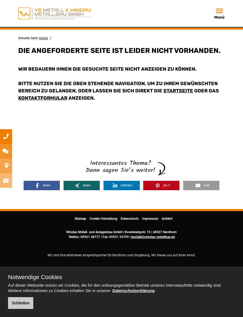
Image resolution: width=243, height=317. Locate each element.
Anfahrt (167, 219)
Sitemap (80, 219)
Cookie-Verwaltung (103, 219)
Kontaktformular (42, 98)
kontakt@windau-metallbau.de (153, 237)
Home (43, 38)
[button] (42, 185)
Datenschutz (130, 219)
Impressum (150, 219)
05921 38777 (90, 237)
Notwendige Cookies (35, 277)
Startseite (178, 91)
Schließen (21, 303)
